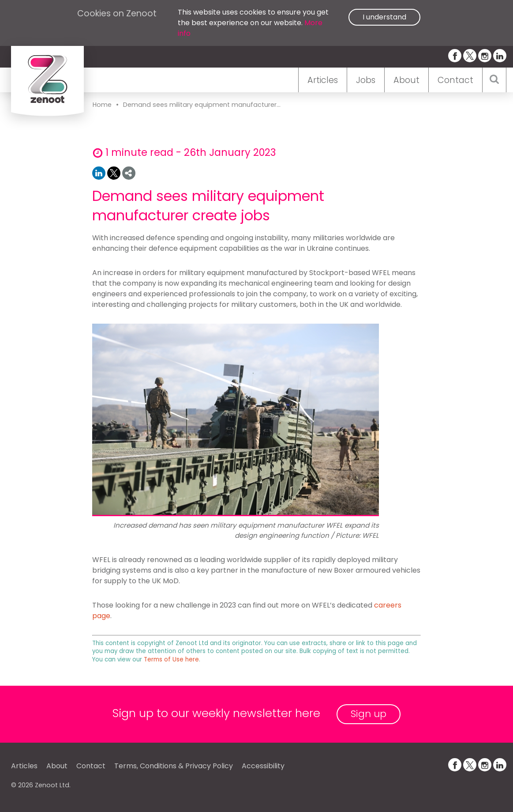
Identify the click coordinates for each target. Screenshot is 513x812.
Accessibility (263, 766)
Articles (322, 80)
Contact (455, 80)
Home (102, 104)
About (406, 80)
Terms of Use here (171, 659)
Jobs (365, 80)
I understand (384, 17)
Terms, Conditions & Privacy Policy (173, 766)
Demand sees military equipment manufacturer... (202, 104)
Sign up (368, 714)
